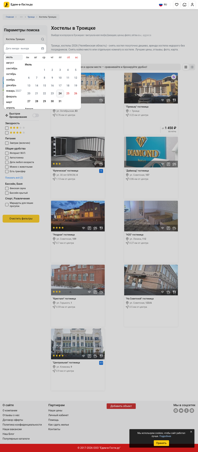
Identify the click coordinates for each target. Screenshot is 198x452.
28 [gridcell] (36, 101)
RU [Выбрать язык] (163, 4)
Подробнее (165, 436)
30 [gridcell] (52, 101)
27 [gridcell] (28, 101)
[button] (176, 4)
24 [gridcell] (60, 93)
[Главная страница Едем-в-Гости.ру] (18, 5)
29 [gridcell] (44, 101)
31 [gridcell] (60, 101)
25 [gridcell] (67, 93)
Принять (161, 443)
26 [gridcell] (75, 93)
